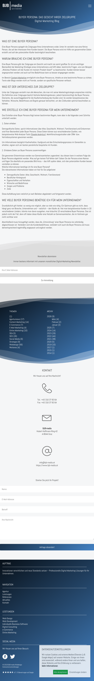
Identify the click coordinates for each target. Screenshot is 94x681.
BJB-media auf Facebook (5, 656)
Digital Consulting (9, 626)
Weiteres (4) (14, 347)
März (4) (55, 319)
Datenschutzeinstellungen (10, 667)
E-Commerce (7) (16, 324)
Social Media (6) (16, 338)
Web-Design (7, 618)
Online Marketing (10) (18, 330)
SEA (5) (12, 333)
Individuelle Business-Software (15, 624)
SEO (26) (13, 336)
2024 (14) (51, 330)
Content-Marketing (18, 77)
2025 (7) (50, 327)
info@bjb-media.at (47, 462)
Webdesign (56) (16, 344)
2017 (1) (50, 347)
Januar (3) (56, 324)
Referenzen (7, 597)
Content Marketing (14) (19, 322)
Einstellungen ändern (78, 672)
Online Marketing (9, 632)
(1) (10, 316)
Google (31, 672)
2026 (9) (50, 316)
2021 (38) (51, 338)
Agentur (5, 591)
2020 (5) (50, 341)
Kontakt (5, 602)
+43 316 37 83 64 (49, 399)
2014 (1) (50, 353)
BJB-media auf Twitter (12, 656)
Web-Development (10, 621)
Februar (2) (56, 322)
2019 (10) (51, 344)
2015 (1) (50, 350)
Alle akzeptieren (60, 672)
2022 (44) (51, 336)
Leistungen (7, 594)
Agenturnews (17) (16, 319)
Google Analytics (38, 134)
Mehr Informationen (50, 665)
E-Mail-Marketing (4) (17, 327)
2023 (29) (51, 333)
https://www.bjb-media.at (47, 465)
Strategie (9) (14, 341)
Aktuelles (6, 599)
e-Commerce (7, 629)
